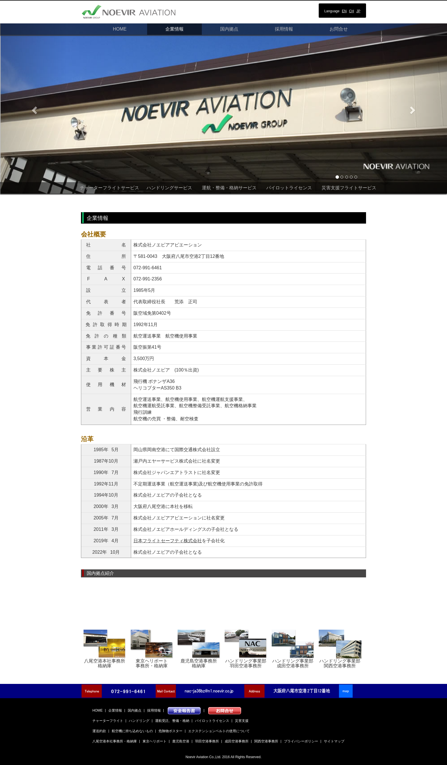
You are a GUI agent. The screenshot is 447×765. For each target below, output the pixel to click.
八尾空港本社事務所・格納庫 (114, 741)
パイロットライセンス (289, 187)
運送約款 (99, 731)
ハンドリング (139, 721)
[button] (33, 108)
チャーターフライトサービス (109, 187)
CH (351, 11)
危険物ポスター (170, 731)
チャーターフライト (107, 721)
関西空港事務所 (266, 741)
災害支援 (242, 721)
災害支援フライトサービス (349, 187)
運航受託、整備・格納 (172, 721)
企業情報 (174, 29)
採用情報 (284, 29)
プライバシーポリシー (301, 741)
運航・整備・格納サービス (229, 187)
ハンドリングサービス (169, 187)
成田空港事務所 (237, 741)
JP (358, 11)
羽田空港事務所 (207, 741)
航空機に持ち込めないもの (132, 731)
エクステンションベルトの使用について (219, 731)
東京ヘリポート (154, 741)
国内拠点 (229, 29)
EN (344, 11)
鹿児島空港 (180, 741)
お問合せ (339, 29)
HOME (120, 29)
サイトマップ (334, 741)
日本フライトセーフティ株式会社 (167, 540)
